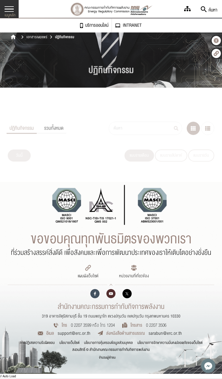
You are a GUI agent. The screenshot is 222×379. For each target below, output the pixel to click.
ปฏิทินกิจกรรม (64, 37)
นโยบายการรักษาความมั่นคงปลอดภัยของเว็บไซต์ (169, 343)
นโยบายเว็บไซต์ (69, 343)
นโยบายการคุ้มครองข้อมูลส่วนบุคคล (108, 343)
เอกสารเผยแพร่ (36, 37)
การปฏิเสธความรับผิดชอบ (37, 343)
